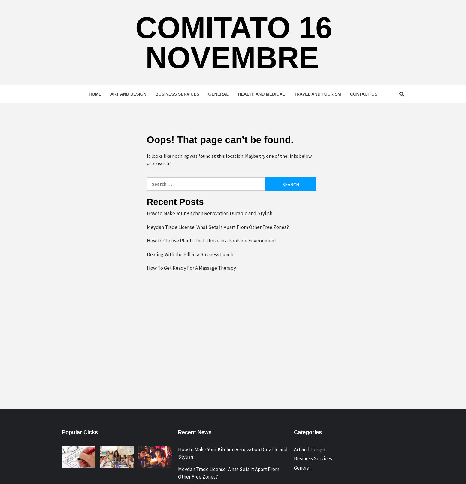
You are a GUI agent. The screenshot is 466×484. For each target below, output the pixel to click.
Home (95, 94)
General (218, 94)
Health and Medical (261, 94)
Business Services (177, 94)
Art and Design (128, 94)
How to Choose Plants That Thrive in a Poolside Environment (211, 240)
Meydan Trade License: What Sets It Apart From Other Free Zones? (218, 227)
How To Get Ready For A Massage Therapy (191, 268)
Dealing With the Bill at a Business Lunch (190, 254)
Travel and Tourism (317, 94)
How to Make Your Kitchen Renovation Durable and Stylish (209, 213)
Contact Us (363, 94)
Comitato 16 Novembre (233, 43)
